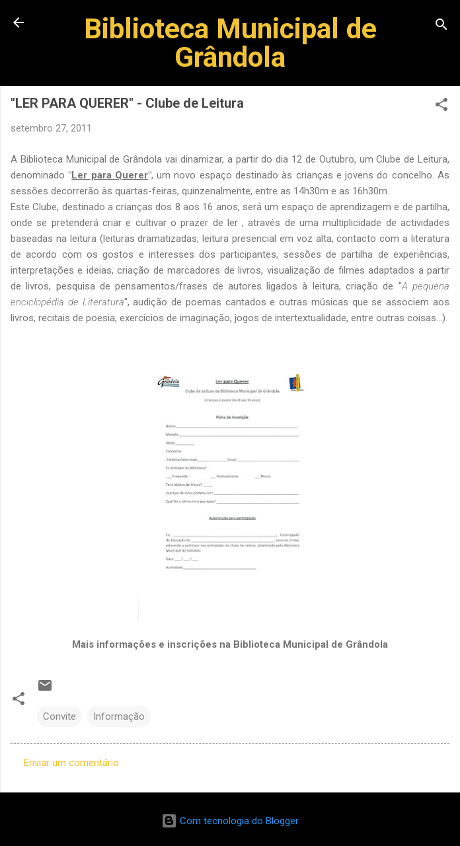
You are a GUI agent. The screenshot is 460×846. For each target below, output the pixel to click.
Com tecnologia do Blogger (230, 821)
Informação (119, 716)
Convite (59, 716)
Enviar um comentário (71, 763)
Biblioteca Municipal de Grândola (230, 42)
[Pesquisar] (441, 27)
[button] (441, 106)
